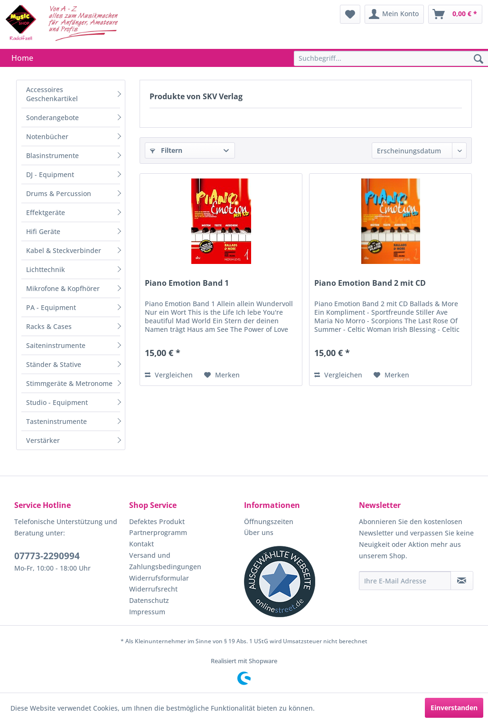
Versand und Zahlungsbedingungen (165, 561)
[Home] (22, 58)
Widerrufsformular (159, 577)
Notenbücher (47, 136)
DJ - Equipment (50, 174)
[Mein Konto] (394, 14)
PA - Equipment (51, 307)
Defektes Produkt (157, 521)
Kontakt (141, 543)
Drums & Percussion (58, 193)
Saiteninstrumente (55, 345)
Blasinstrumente (52, 155)
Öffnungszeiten (268, 521)
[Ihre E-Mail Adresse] (405, 580)
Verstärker (43, 440)
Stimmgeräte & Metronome (69, 383)
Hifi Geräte (43, 231)
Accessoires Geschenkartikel (52, 94)
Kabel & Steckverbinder (63, 250)
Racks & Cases (49, 326)
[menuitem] (350, 14)
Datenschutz (149, 600)
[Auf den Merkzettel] (222, 375)
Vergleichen (169, 374)
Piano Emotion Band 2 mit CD (370, 283)
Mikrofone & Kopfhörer (63, 288)
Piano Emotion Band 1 (187, 283)
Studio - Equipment (57, 402)
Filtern (166, 150)
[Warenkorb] (455, 14)
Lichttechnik (45, 269)
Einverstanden (454, 707)
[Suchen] (478, 59)
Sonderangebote (52, 117)
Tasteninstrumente (56, 421)
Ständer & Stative (53, 364)
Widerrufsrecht (153, 588)
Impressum (147, 611)
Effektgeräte (45, 212)
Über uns (258, 532)
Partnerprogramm (158, 532)
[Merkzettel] (350, 14)
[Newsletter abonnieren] (461, 580)
